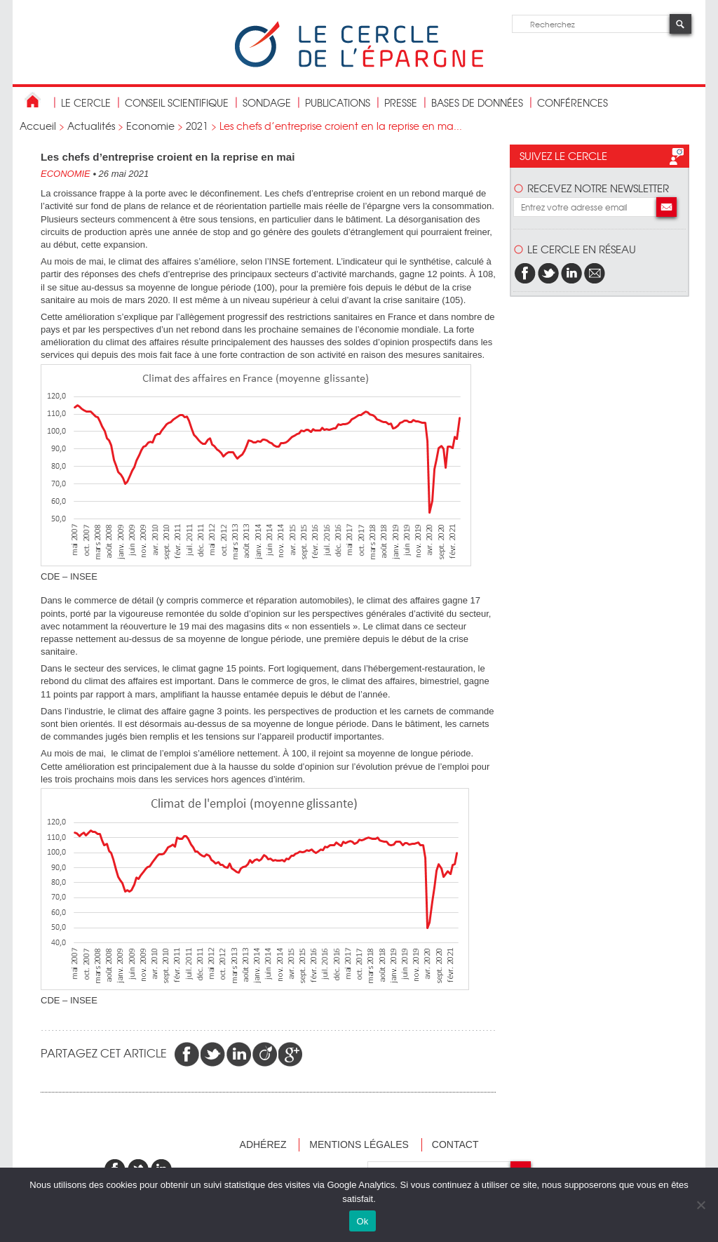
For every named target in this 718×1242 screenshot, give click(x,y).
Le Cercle (86, 102)
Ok (362, 1221)
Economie (150, 126)
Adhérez (263, 1144)
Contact (455, 1144)
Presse (400, 102)
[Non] (700, 1205)
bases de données (477, 102)
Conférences (572, 102)
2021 (197, 126)
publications (337, 102)
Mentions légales (359, 1144)
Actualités (91, 126)
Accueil (38, 126)
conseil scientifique (177, 102)
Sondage (267, 102)
